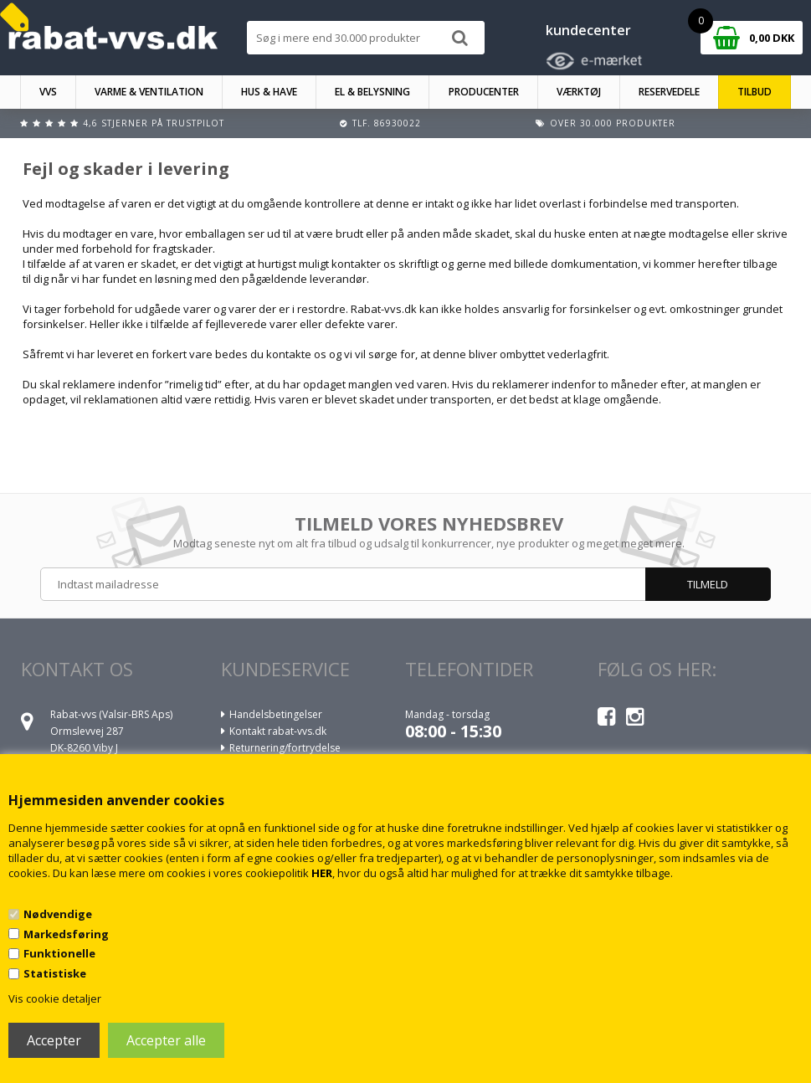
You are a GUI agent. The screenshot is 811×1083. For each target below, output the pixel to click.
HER (321, 872)
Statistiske (54, 973)
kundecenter (588, 30)
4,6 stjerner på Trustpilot (153, 123)
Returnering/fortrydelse (285, 748)
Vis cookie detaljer (54, 998)
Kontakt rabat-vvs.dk (277, 731)
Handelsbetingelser (275, 714)
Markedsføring (66, 934)
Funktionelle (59, 953)
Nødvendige (57, 913)
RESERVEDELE (669, 92)
